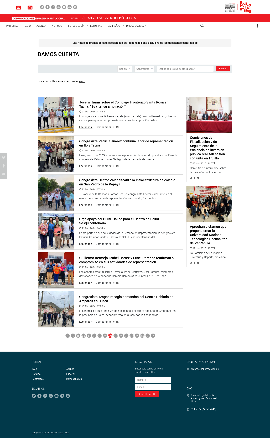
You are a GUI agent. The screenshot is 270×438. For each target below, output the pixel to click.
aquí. (82, 81)
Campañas (114, 25)
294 (100, 336)
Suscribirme (147, 394)
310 (132, 336)
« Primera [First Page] (67, 335)
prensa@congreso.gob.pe (205, 369)
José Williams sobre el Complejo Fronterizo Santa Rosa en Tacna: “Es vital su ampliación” (123, 104)
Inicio (34, 369)
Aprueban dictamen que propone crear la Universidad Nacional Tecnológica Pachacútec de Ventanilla (208, 235)
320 (137, 336)
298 (121, 336)
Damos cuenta (135, 25)
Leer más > (85, 127)
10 (78, 336)
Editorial (96, 25)
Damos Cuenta (74, 379)
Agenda (41, 25)
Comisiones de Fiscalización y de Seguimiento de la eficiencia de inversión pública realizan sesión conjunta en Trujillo (207, 147)
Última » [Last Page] (153, 335)
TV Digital (12, 25)
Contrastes (38, 379)
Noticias (57, 25)
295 (105, 336)
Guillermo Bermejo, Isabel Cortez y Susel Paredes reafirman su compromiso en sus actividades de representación (127, 260)
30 (88, 336)
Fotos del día (76, 25)
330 (142, 336)
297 (116, 336)
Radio (27, 25)
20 (83, 336)
